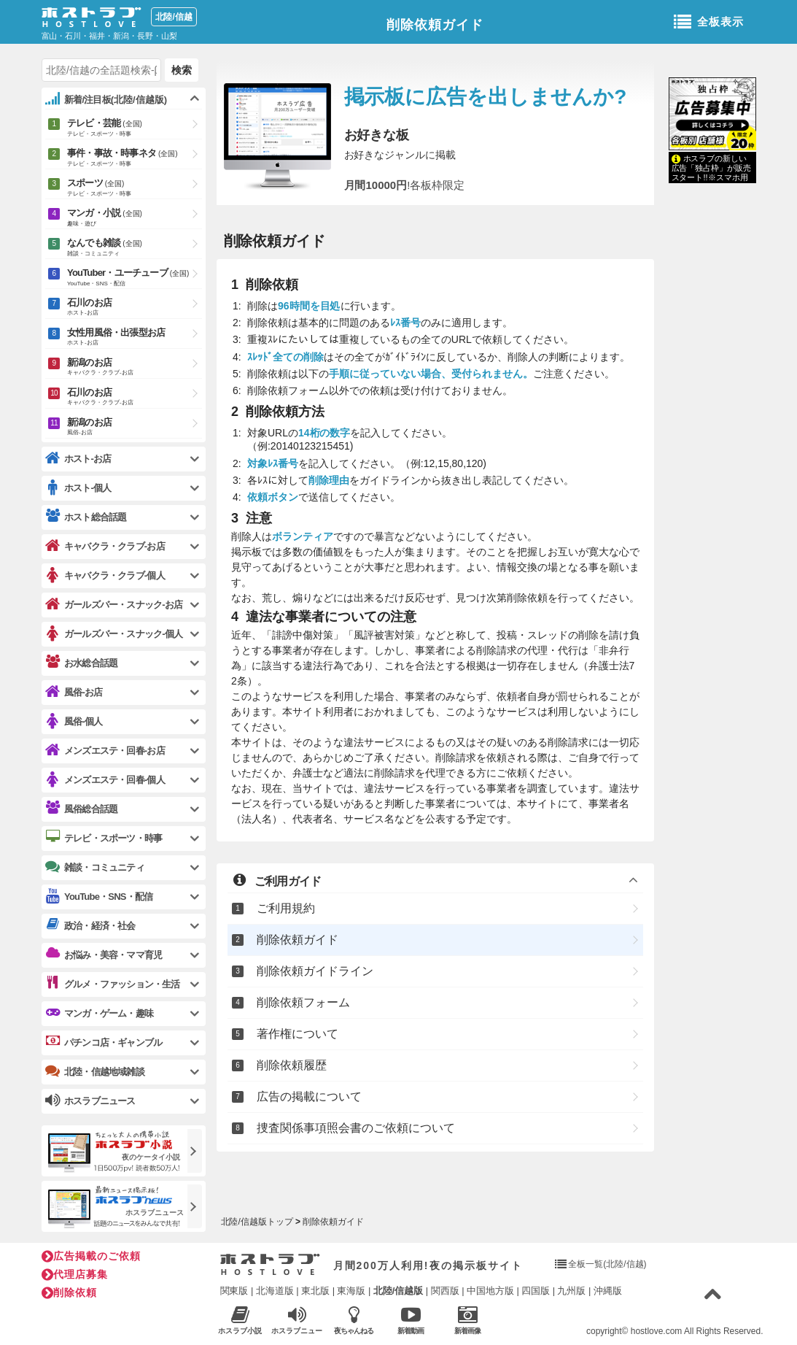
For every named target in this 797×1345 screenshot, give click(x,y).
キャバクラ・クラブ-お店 (105, 546)
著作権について (297, 1034)
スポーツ (134, 188)
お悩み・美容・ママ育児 (103, 954)
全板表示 (709, 22)
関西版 (445, 1290)
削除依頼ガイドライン (315, 971)
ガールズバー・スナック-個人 (113, 634)
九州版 (571, 1290)
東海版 (351, 1290)
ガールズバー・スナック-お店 (113, 604)
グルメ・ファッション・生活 (112, 984)
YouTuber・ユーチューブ (134, 278)
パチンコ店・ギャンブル (103, 1042)
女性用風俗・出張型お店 (134, 337)
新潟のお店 (134, 367)
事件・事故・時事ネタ (134, 158)
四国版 (535, 1290)
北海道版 (275, 1290)
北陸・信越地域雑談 (94, 1071)
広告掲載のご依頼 (91, 1256)
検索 (181, 70)
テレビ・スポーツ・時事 (103, 838)
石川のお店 (134, 307)
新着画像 (467, 1320)
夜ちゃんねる (354, 1320)
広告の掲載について (309, 1096)
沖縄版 (608, 1290)
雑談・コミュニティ (94, 867)
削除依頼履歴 (292, 1065)
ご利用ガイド (276, 880)
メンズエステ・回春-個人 (105, 780)
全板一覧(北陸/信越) (607, 1264)
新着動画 (411, 1320)
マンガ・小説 (134, 218)
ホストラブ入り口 (270, 1265)
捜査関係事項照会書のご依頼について (356, 1128)
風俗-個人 (73, 721)
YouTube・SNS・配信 (98, 896)
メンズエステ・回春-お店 (105, 750)
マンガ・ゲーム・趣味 (99, 1013)
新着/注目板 (106, 99)
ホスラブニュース (297, 1320)
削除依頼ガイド (434, 25)
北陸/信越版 (398, 1290)
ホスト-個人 (78, 488)
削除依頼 (69, 1292)
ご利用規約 (286, 908)
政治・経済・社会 (90, 925)
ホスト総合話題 (85, 517)
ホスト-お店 (78, 458)
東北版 (315, 1290)
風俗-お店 (73, 692)
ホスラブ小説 (240, 1320)
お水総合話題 (81, 662)
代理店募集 (75, 1274)
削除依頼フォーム (303, 1002)
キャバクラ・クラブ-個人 (105, 575)
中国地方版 (490, 1290)
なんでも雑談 (134, 248)
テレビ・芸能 (134, 128)
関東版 (234, 1290)
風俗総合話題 (81, 808)
